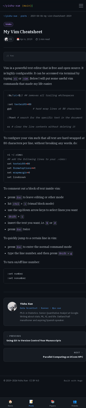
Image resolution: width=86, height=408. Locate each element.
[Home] (17, 6)
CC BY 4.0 (34, 380)
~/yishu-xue (10, 15)
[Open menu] (81, 5)
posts (24, 15)
